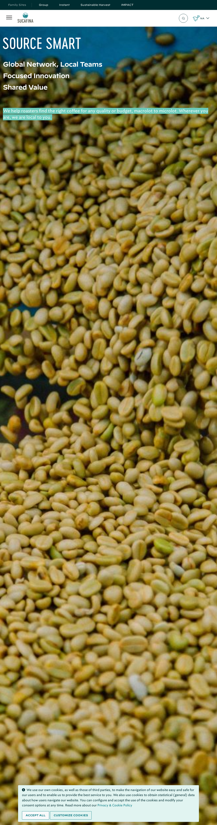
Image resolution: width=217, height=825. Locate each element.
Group (43, 4)
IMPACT (127, 4)
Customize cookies (71, 815)
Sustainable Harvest (95, 4)
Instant (64, 4)
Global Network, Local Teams (52, 64)
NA (202, 18)
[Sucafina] (25, 18)
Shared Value (25, 87)
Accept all (36, 815)
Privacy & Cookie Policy (114, 805)
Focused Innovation (36, 75)
